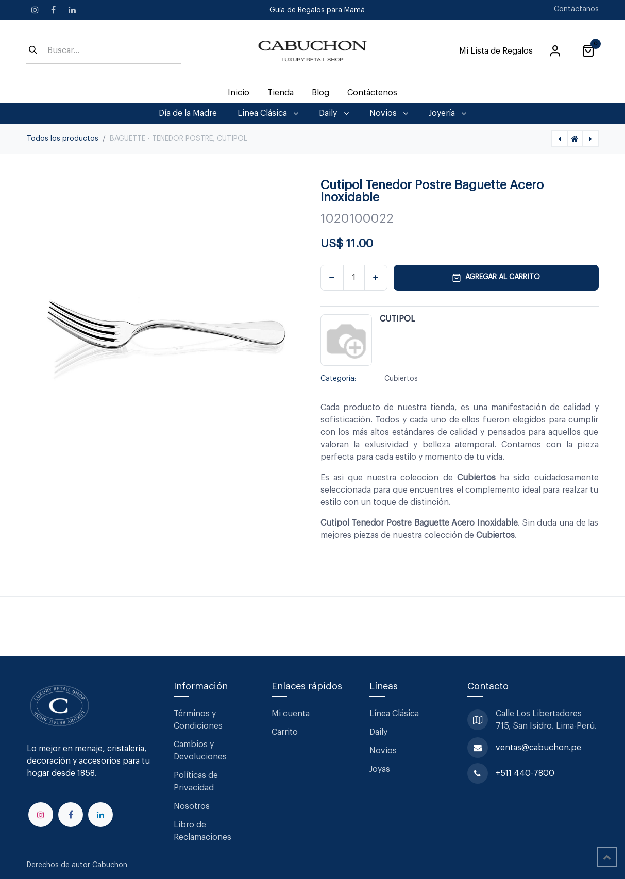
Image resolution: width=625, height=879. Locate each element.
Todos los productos (62, 138)
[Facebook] (53, 10)
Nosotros (192, 806)
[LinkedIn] (72, 10)
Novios (383, 751)
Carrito (285, 732)
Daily (378, 732)
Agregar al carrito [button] (496, 277)
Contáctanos (576, 9)
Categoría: (338, 378)
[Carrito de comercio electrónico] (588, 51)
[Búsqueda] (33, 51)
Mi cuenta (291, 713)
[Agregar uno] (376, 277)
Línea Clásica (394, 713)
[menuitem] (238, 93)
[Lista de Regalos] (496, 49)
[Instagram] (35, 10)
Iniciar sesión (555, 51)
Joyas (379, 769)
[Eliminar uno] (332, 277)
